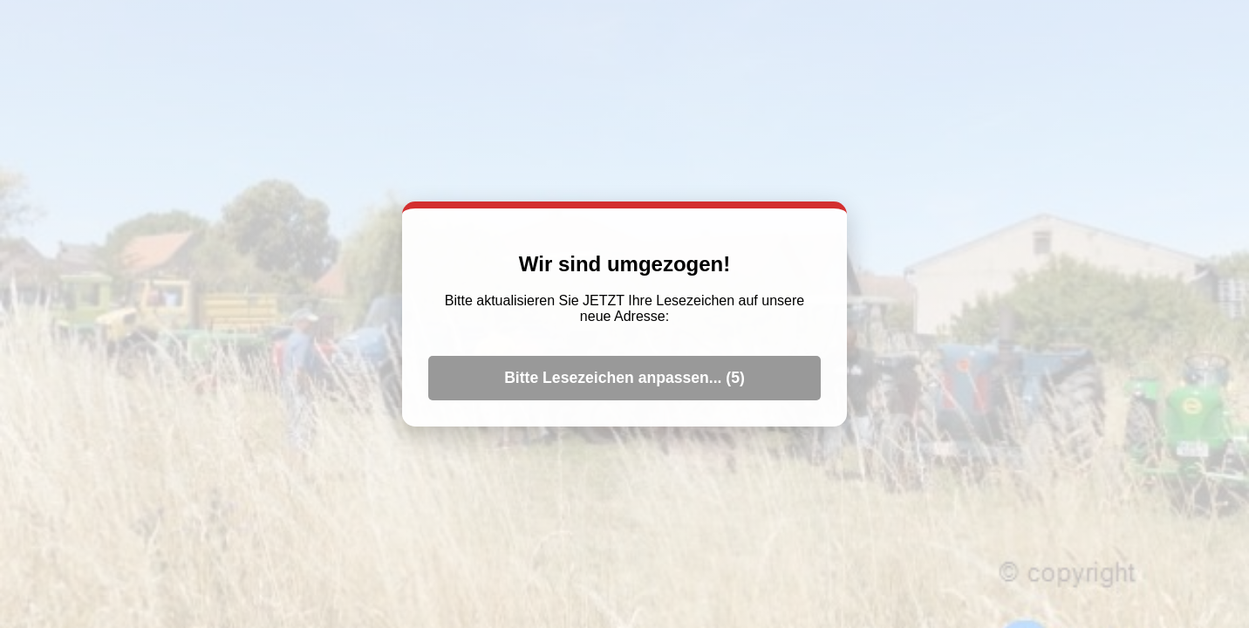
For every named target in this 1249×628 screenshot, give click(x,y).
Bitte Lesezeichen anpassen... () (624, 377)
